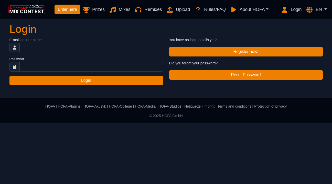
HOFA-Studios (169, 106)
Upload (178, 10)
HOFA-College (120, 106)
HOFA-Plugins (69, 106)
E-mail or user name (25, 40)
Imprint (209, 106)
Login (291, 10)
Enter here (67, 9)
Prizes (93, 10)
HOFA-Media (145, 106)
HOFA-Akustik (94, 106)
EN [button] (314, 10)
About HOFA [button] (247, 10)
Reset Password (246, 75)
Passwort (16, 59)
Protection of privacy (270, 106)
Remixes (148, 10)
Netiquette (192, 106)
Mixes (120, 10)
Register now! (246, 51)
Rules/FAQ (210, 10)
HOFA (50, 106)
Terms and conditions (234, 106)
